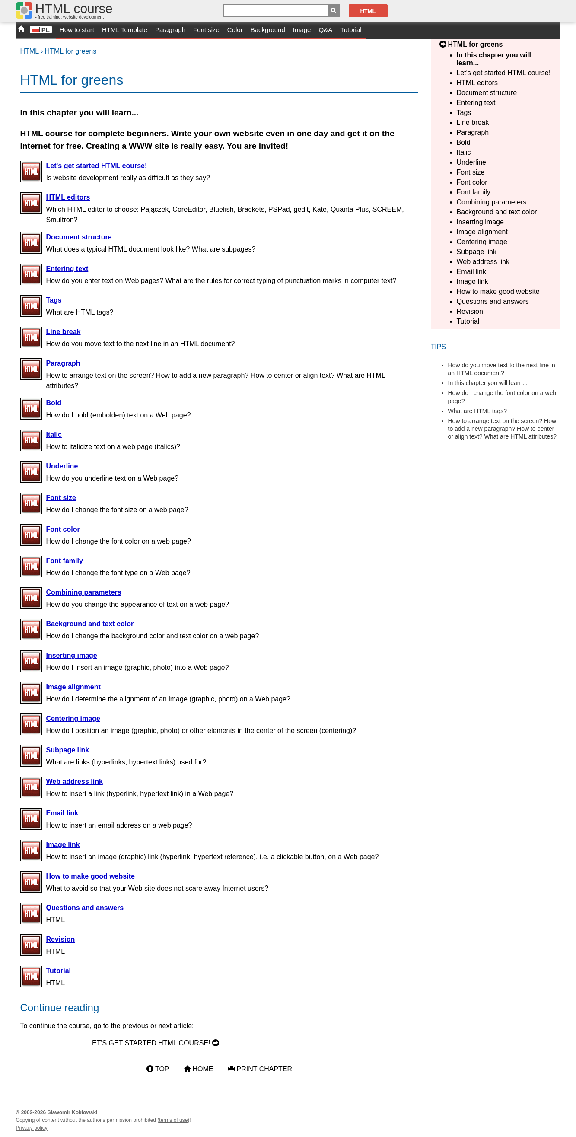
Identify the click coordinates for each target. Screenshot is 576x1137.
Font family (473, 192)
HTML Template (124, 29)
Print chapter (265, 1069)
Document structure (487, 92)
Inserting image (480, 222)
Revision (470, 311)
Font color (472, 182)
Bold (464, 142)
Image (302, 29)
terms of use (173, 1120)
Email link (471, 271)
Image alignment (482, 232)
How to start (77, 29)
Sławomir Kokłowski (72, 1112)
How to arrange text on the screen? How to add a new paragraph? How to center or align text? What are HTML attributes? (502, 428)
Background (268, 29)
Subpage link (477, 251)
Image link (472, 281)
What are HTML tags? (477, 411)
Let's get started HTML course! (504, 72)
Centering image (482, 241)
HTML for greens (70, 51)
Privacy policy (32, 1128)
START (21, 30)
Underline (471, 162)
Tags (464, 112)
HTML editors (477, 82)
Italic (464, 152)
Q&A (325, 29)
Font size (206, 29)
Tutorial (350, 29)
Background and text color (497, 212)
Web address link (483, 261)
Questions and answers (493, 301)
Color (235, 29)
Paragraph (170, 29)
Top (162, 1069)
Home (203, 1069)
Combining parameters (492, 202)
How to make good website (498, 291)
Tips (438, 346)
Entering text (476, 102)
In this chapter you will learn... (488, 382)
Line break (473, 122)
